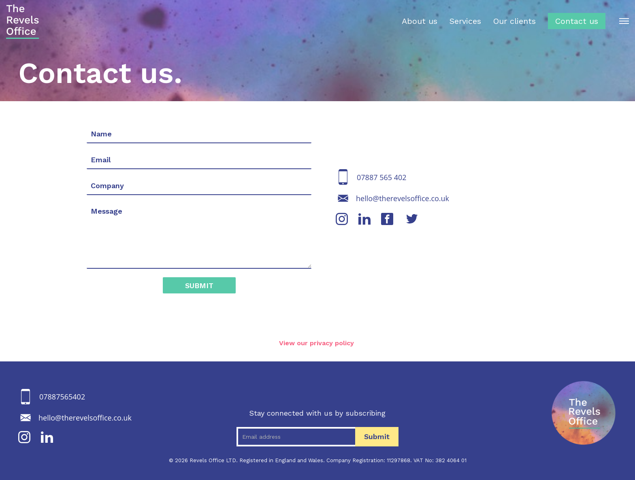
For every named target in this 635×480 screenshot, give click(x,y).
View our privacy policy (317, 343)
